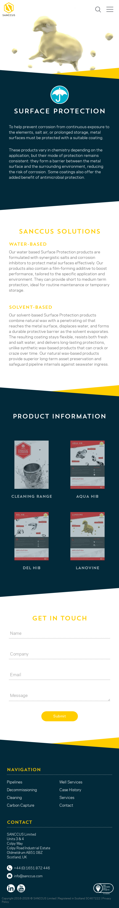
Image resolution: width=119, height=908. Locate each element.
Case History (70, 789)
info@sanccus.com (28, 876)
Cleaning (14, 797)
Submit (59, 716)
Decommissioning (22, 789)
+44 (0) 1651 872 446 (32, 868)
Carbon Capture (20, 805)
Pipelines (14, 781)
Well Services (70, 781)
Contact (66, 805)
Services (66, 797)
